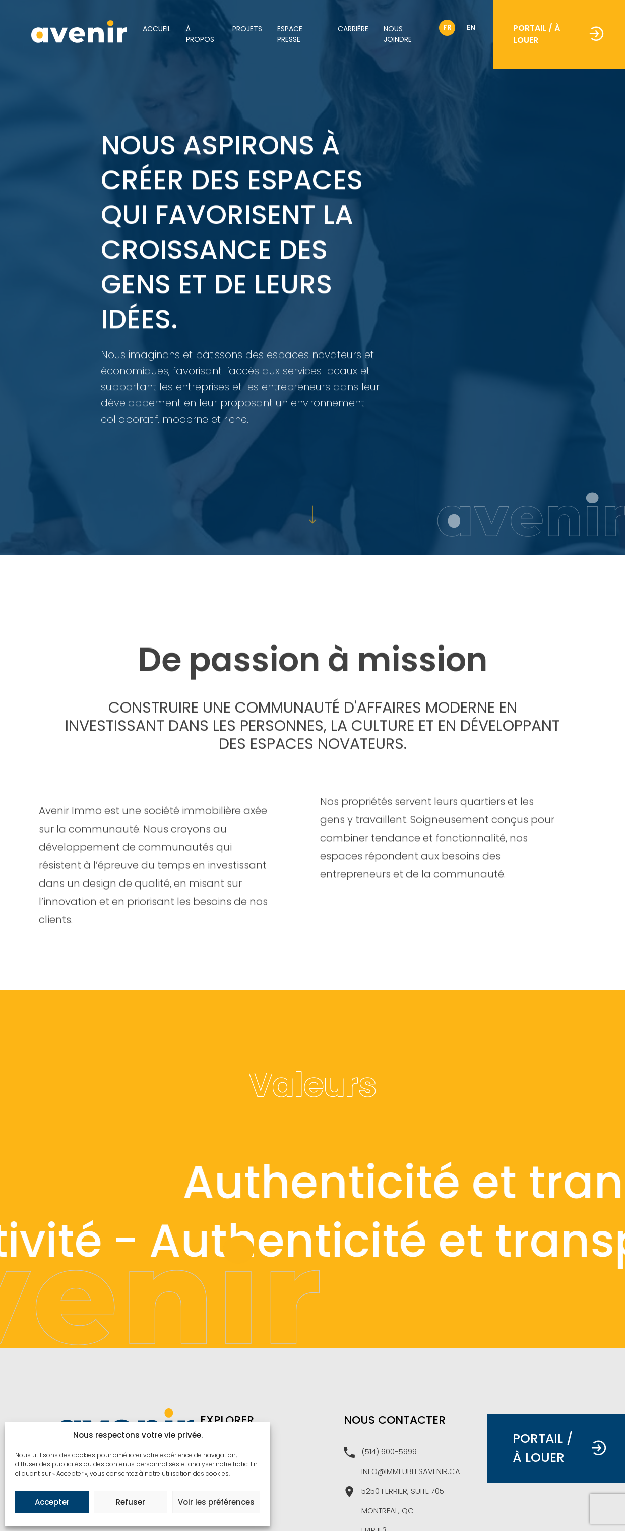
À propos (200, 34)
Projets (247, 29)
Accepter (52, 1502)
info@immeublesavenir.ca (410, 1471)
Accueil (157, 29)
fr (447, 27)
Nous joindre (398, 34)
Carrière (353, 29)
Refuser (130, 1502)
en (471, 27)
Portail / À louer (558, 34)
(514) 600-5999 (380, 1452)
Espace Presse (289, 34)
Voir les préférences (216, 1502)
